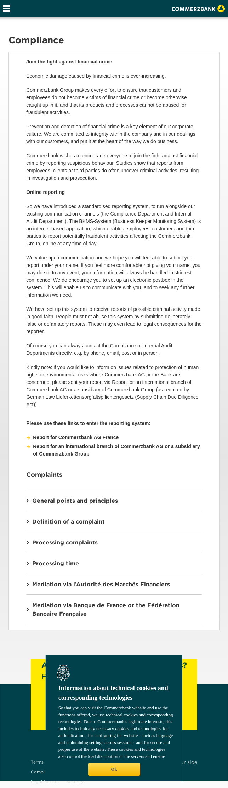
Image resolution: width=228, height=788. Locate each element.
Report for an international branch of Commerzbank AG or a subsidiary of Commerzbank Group (116, 450)
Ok (114, 769)
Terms (37, 762)
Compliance (43, 772)
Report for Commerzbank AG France (76, 437)
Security (75, 781)
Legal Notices (45, 781)
